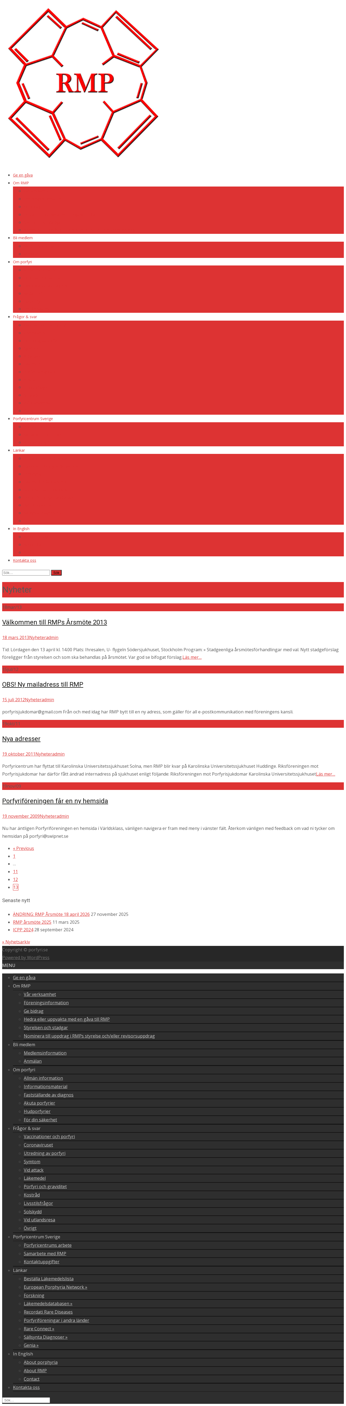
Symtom (31, 348)
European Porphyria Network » (51, 466)
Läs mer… (192, 657)
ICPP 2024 (23, 930)
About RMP (34, 544)
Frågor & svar (25, 316)
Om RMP (21, 182)
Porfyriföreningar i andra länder (51, 497)
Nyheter (37, 637)
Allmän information (40, 269)
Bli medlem (23, 237)
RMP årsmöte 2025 (32, 922)
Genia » (30, 520)
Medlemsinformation (42, 246)
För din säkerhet (38, 308)
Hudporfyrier (35, 301)
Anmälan (31, 254)
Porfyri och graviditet (42, 371)
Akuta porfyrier (37, 293)
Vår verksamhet (37, 191)
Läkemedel (33, 364)
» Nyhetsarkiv (16, 942)
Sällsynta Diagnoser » (42, 513)
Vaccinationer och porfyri (45, 325)
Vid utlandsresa (37, 402)
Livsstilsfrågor (36, 387)
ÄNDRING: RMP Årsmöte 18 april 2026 (51, 914)
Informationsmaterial (42, 277)
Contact (31, 552)
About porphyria (38, 536)
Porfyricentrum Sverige (33, 418)
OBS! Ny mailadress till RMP (42, 684)
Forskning (32, 474)
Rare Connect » (37, 505)
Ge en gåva (23, 175)
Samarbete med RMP (42, 434)
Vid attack (32, 356)
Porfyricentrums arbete (44, 426)
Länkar (19, 450)
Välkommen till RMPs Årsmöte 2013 (54, 622)
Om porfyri (22, 261)
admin (52, 637)
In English (21, 528)
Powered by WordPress (25, 957)
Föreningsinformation (43, 198)
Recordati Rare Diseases (45, 489)
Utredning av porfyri (41, 340)
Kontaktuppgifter (38, 442)
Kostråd (31, 379)
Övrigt (29, 410)
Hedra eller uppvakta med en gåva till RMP (61, 214)
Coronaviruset (36, 332)
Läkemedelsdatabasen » (45, 481)
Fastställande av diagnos (45, 285)
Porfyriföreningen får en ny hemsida (55, 801)
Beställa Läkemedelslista (45, 458)
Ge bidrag (32, 206)
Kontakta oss (24, 560)
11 (15, 872)
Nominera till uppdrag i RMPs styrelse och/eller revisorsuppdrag (79, 229)
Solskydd (31, 395)
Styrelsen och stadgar (43, 222)
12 (15, 879)
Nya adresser (21, 739)
